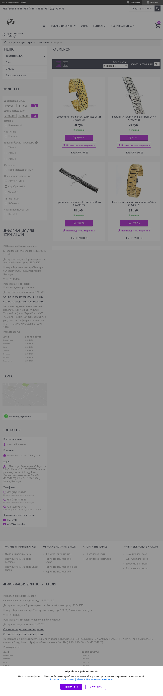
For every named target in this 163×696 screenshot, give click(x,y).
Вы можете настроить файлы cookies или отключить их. (80, 679)
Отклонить (96, 686)
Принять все (71, 686)
